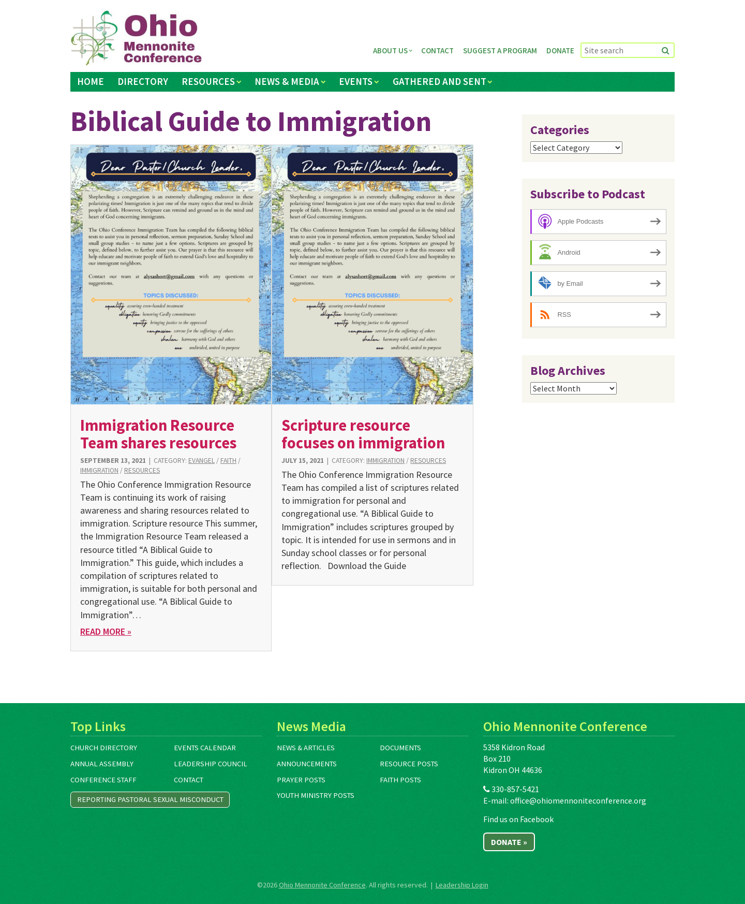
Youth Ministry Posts (315, 795)
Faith (228, 460)
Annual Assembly (101, 763)
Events (356, 81)
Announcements (307, 763)
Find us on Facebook (518, 819)
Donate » (509, 842)
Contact (437, 50)
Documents (400, 747)
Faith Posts (400, 779)
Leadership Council (210, 763)
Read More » (105, 631)
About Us (390, 50)
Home (90, 81)
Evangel (201, 460)
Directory (142, 81)
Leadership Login (462, 885)
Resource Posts (409, 763)
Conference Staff (103, 779)
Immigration (99, 470)
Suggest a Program (500, 50)
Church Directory (103, 747)
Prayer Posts (301, 779)
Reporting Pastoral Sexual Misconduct (150, 799)
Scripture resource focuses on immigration (363, 433)
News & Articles (306, 747)
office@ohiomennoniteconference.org (578, 800)
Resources (208, 81)
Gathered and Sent (439, 81)
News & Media (287, 81)
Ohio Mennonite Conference (322, 885)
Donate (560, 50)
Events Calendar (205, 747)
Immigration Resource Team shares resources (158, 433)
